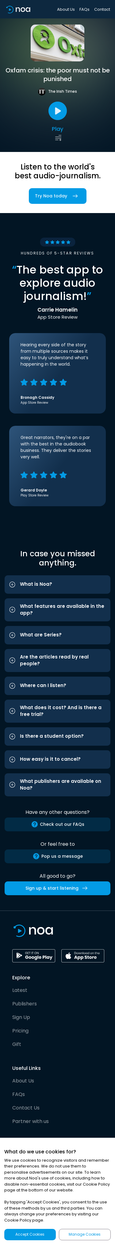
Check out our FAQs (57, 824)
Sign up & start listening (57, 888)
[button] (57, 584)
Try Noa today (57, 196)
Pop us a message (58, 856)
